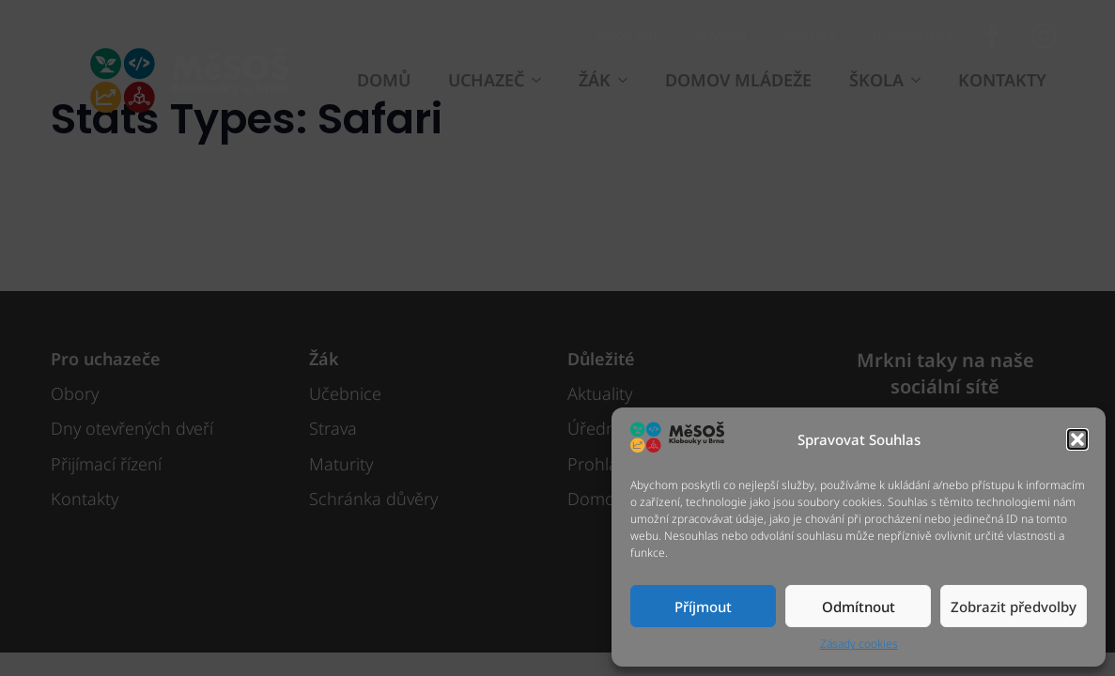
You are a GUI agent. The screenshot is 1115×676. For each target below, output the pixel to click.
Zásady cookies (859, 644)
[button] (1077, 439)
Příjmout (703, 606)
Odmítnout (858, 606)
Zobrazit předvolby (1013, 606)
